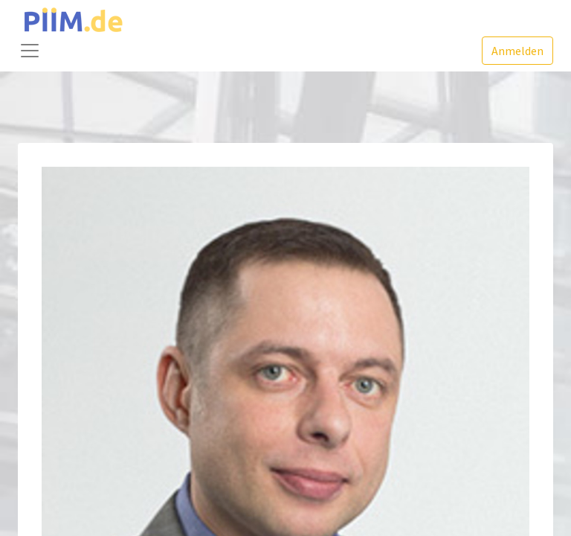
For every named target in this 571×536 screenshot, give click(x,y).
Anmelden (517, 50)
